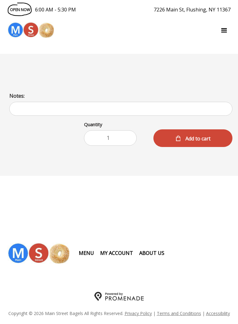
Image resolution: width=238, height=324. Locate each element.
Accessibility (218, 313)
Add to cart (197, 138)
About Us (151, 253)
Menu (86, 253)
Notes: (16, 96)
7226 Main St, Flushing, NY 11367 (192, 9)
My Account (116, 253)
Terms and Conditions (179, 313)
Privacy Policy (138, 313)
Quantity (93, 124)
